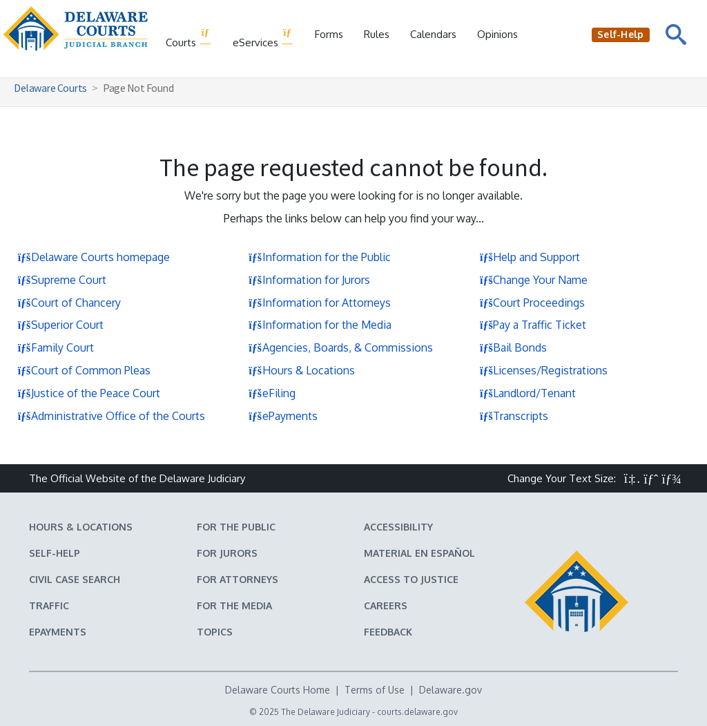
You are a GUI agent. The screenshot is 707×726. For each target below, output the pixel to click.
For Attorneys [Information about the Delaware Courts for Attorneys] (237, 579)
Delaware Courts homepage (93, 257)
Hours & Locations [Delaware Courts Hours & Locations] (81, 527)
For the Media (234, 605)
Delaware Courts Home (277, 690)
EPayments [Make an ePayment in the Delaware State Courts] (57, 632)
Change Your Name (533, 280)
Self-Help (54, 553)
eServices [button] (263, 38)
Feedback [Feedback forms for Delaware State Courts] (388, 632)
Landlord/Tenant (527, 393)
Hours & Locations (302, 370)
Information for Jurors (309, 280)
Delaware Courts (50, 88)
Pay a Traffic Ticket (532, 325)
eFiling (272, 393)
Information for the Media (320, 325)
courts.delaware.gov (417, 712)
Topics (215, 632)
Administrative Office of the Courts (111, 416)
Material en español (419, 553)
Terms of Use (375, 690)
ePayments (283, 416)
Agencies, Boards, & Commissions (341, 347)
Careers (385, 605)
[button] (632, 478)
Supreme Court (61, 280)
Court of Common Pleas (84, 370)
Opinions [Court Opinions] (497, 34)
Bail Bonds (513, 347)
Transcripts (513, 416)
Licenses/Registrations (543, 370)
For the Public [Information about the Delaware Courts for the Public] (236, 527)
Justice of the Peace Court (88, 393)
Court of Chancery (69, 302)
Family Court (55, 347)
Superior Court (60, 325)
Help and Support (529, 257)
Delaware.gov (450, 690)
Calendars (433, 34)
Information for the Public (320, 257)
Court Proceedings (532, 302)
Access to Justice (411, 579)
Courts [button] (189, 38)
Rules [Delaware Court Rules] (376, 34)
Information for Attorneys (320, 302)
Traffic (49, 605)
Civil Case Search (74, 579)
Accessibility (398, 527)
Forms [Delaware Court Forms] (329, 34)
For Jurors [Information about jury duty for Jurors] (227, 553)
